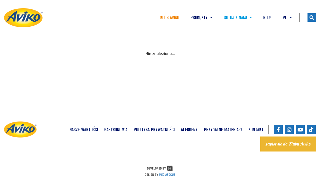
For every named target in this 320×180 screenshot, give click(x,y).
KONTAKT (256, 129)
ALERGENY (189, 129)
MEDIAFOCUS (167, 175)
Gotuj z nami (238, 17)
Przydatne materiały (223, 129)
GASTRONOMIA (116, 129)
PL (287, 17)
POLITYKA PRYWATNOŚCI (154, 129)
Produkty (201, 17)
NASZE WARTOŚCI (84, 129)
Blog (267, 17)
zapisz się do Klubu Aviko (288, 144)
